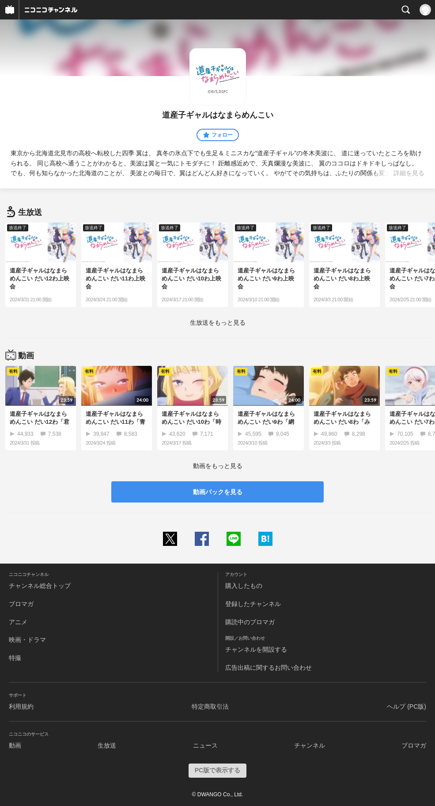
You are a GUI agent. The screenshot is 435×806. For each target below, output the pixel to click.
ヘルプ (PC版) (406, 706)
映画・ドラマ (27, 639)
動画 (15, 745)
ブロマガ (21, 603)
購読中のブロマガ (250, 622)
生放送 (107, 745)
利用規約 (21, 706)
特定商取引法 (210, 706)
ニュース (205, 745)
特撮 (15, 657)
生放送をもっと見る (218, 322)
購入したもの (243, 585)
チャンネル (309, 745)
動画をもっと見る (217, 465)
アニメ (18, 622)
